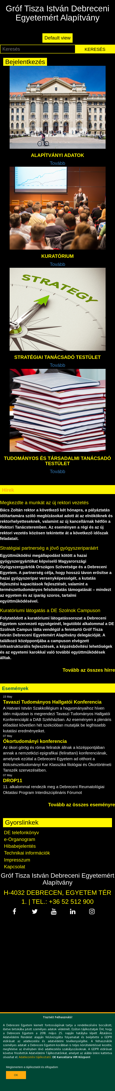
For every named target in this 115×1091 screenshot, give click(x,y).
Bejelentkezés (25, 61)
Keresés (95, 49)
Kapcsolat (14, 866)
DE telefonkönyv (21, 832)
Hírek (8, 490)
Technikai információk (27, 853)
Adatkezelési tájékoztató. (35, 1057)
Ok (16, 1075)
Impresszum (17, 860)
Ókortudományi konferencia (35, 741)
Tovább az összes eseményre (81, 804)
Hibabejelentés (20, 846)
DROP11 (12, 780)
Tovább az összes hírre (89, 670)
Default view (57, 37)
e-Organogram (19, 839)
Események (15, 688)
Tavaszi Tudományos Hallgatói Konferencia (52, 702)
